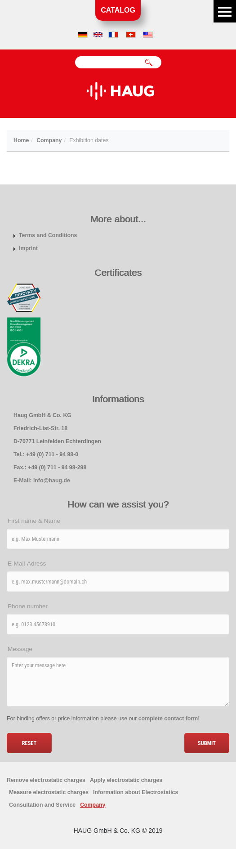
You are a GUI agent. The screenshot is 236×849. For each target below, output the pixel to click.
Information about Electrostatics (135, 792)
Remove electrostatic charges (46, 780)
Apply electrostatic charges (126, 780)
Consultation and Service (42, 805)
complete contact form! (169, 718)
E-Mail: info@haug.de (41, 480)
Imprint (28, 248)
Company (49, 140)
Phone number (28, 606)
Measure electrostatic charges (49, 792)
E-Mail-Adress (27, 563)
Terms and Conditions (48, 235)
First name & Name (34, 520)
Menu (225, 11)
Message (20, 649)
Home (21, 140)
